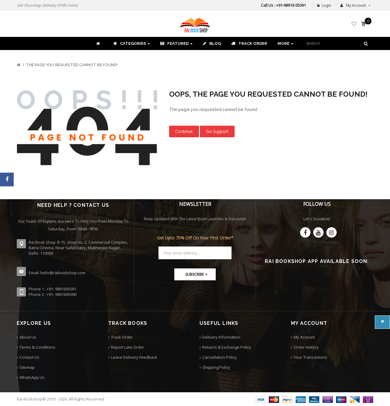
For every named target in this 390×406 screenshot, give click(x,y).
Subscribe (194, 274)
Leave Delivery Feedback (134, 357)
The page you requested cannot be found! (72, 65)
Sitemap (27, 367)
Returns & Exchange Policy (226, 347)
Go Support (217, 131)
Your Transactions (310, 357)
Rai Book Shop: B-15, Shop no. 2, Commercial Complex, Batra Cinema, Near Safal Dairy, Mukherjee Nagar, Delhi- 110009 (78, 247)
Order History (306, 347)
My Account (304, 337)
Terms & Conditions (37, 347)
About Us (28, 337)
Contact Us (29, 357)
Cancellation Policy (219, 357)
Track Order (122, 337)
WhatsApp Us (32, 377)
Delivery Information (221, 337)
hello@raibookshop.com (62, 272)
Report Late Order (127, 347)
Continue (184, 131)
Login (324, 5)
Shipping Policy (216, 367)
